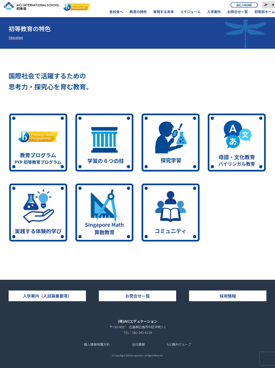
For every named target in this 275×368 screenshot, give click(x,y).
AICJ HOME (244, 7)
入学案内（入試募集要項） (47, 296)
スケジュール (194, 13)
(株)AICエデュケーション (137, 321)
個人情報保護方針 (97, 344)
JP (269, 6)
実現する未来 (169, 13)
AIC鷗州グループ (179, 344)
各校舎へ (123, 13)
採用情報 (228, 296)
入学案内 (217, 13)
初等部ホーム (265, 13)
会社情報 (138, 344)
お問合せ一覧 (239, 13)
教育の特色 (145, 13)
